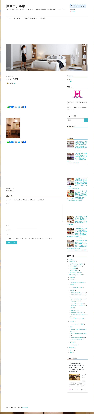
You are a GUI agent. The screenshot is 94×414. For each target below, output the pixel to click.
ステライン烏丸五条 (76, 287)
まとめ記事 (17, 18)
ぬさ (15, 83)
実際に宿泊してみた (30, 18)
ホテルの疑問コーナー (76, 266)
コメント (8, 203)
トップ (9, 18)
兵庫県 (72, 290)
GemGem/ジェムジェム (77, 312)
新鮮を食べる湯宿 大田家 (78, 282)
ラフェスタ (74, 345)
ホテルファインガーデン (77, 319)
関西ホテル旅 (15, 6)
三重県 (72, 280)
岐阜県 (72, 321)
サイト (8, 234)
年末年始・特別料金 (75, 272)
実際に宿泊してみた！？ (75, 275)
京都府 (72, 285)
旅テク (72, 350)
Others (70, 259)
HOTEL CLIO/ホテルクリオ (78, 293)
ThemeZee (25, 407)
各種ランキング (74, 270)
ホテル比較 (73, 268)
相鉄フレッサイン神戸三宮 (78, 305)
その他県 (72, 277)
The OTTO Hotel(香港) (76, 340)
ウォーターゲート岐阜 (77, 324)
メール (8, 230)
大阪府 (72, 308)
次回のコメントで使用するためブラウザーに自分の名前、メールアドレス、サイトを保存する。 (30, 238)
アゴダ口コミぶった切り (76, 264)
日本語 (73, 11)
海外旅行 (42, 18)
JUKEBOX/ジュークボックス (78, 299)
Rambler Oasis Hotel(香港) (78, 337)
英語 (71, 352)
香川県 (72, 342)
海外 (71, 327)
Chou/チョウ (74, 310)
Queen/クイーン (75, 301)
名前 (7, 225)
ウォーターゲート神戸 (77, 303)
